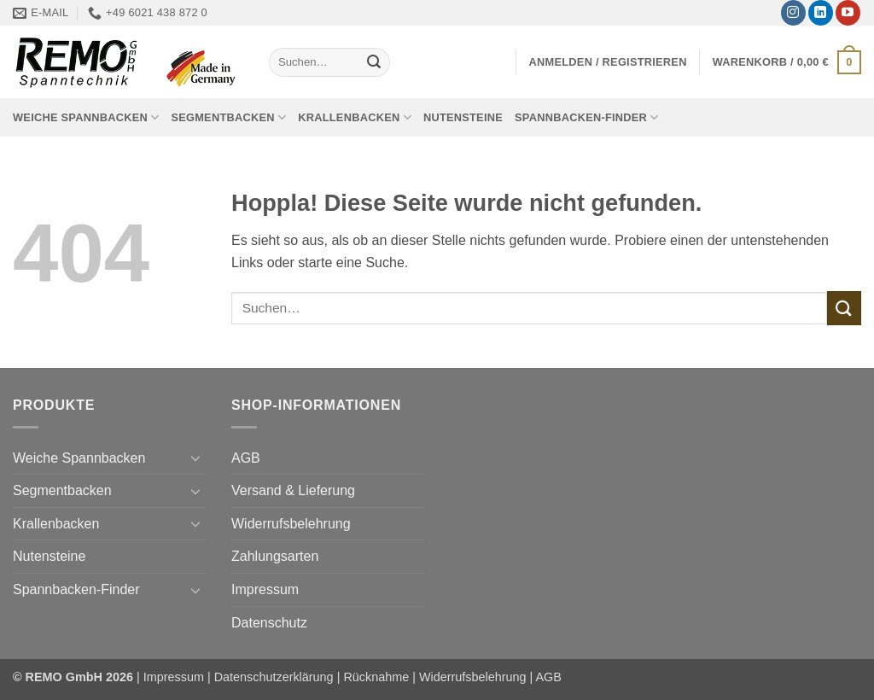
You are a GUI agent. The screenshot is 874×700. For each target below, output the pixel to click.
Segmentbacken (228, 117)
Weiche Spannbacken (86, 117)
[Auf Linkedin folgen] (820, 13)
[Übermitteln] (373, 62)
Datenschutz (269, 622)
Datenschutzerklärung (274, 677)
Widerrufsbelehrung (291, 523)
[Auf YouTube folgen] (848, 13)
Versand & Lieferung (293, 490)
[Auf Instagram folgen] (793, 13)
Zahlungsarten (274, 556)
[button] (608, 62)
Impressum (265, 589)
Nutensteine (463, 117)
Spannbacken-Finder (587, 117)
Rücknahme (376, 677)
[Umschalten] (195, 457)
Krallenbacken (354, 117)
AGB (245, 458)
